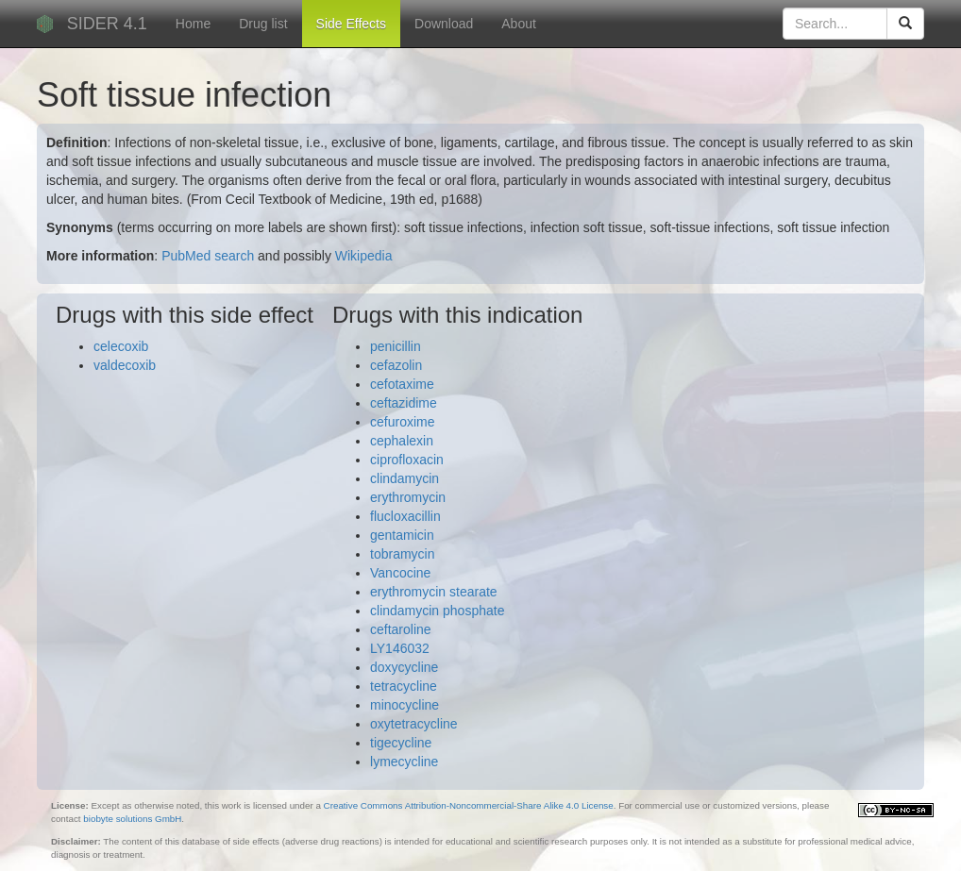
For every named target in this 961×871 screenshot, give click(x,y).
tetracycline (403, 686)
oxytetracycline (414, 723)
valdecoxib (124, 365)
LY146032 (400, 648)
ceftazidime (403, 402)
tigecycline (400, 742)
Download (443, 23)
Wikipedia (364, 255)
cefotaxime (402, 384)
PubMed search (207, 255)
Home (193, 23)
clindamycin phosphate (437, 610)
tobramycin (402, 553)
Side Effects (351, 23)
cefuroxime (402, 421)
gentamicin (402, 535)
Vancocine (400, 572)
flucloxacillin (405, 516)
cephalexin (401, 440)
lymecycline (404, 761)
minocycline (404, 704)
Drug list (263, 23)
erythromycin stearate (433, 591)
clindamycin (404, 478)
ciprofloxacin (407, 459)
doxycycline (404, 667)
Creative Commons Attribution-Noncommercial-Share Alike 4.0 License (469, 805)
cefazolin (396, 365)
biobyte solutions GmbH (132, 818)
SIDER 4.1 (107, 23)
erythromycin (408, 497)
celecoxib (120, 346)
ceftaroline (400, 629)
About (518, 23)
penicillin (395, 346)
